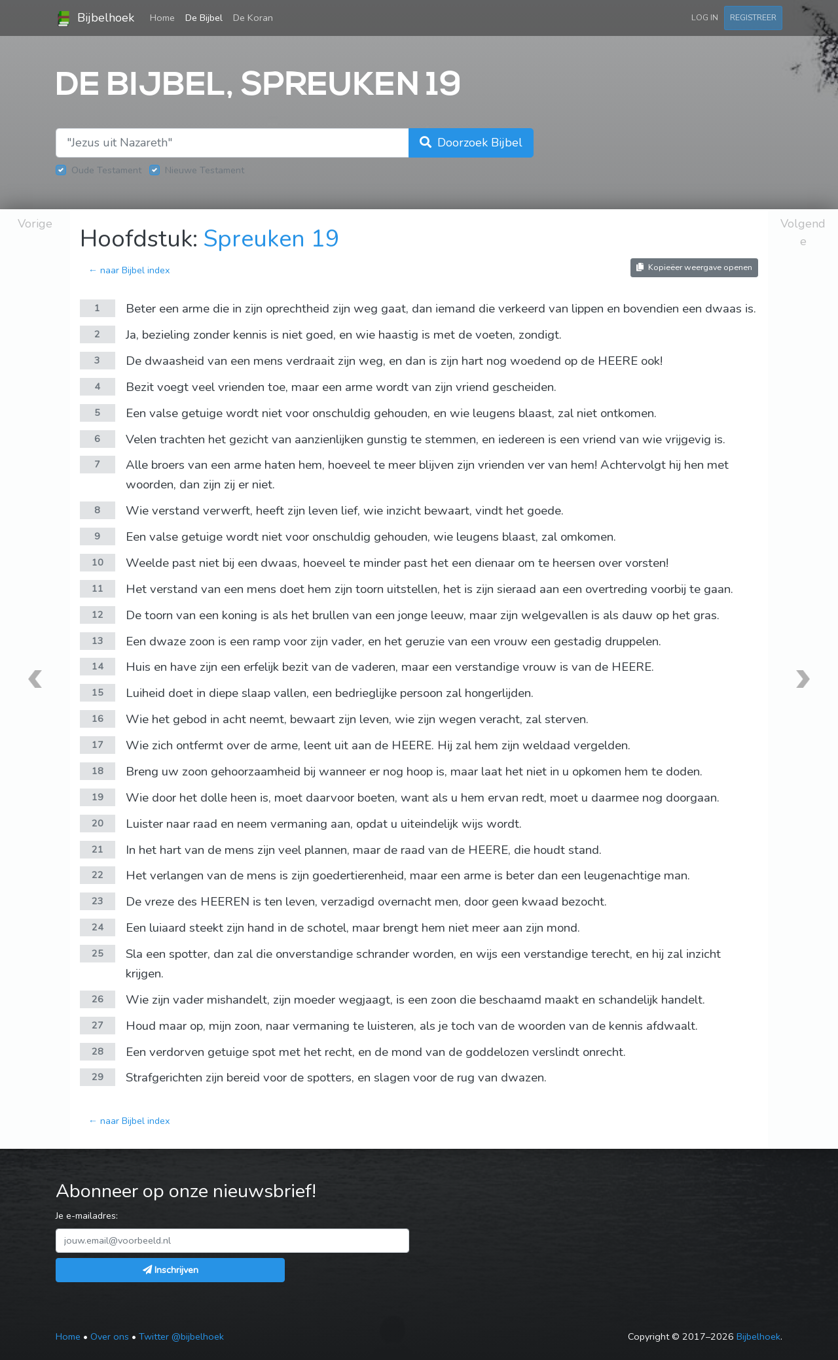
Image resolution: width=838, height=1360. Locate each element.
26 (97, 999)
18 (97, 770)
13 (97, 640)
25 (97, 953)
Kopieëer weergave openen (694, 267)
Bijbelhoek (95, 18)
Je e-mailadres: (87, 1215)
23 (97, 901)
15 (97, 692)
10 (97, 562)
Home (165, 17)
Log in (704, 17)
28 (97, 1051)
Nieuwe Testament (204, 170)
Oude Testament (106, 170)
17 (97, 744)
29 (97, 1076)
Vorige (35, 223)
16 (97, 718)
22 (97, 874)
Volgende (803, 232)
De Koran (253, 17)
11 (97, 588)
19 (97, 797)
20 (97, 823)
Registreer (753, 17)
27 (97, 1025)
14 (97, 666)
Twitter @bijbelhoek (181, 1336)
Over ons (109, 1336)
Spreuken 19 (272, 239)
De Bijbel (204, 17)
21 (97, 849)
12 (97, 614)
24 (97, 927)
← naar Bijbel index (129, 270)
